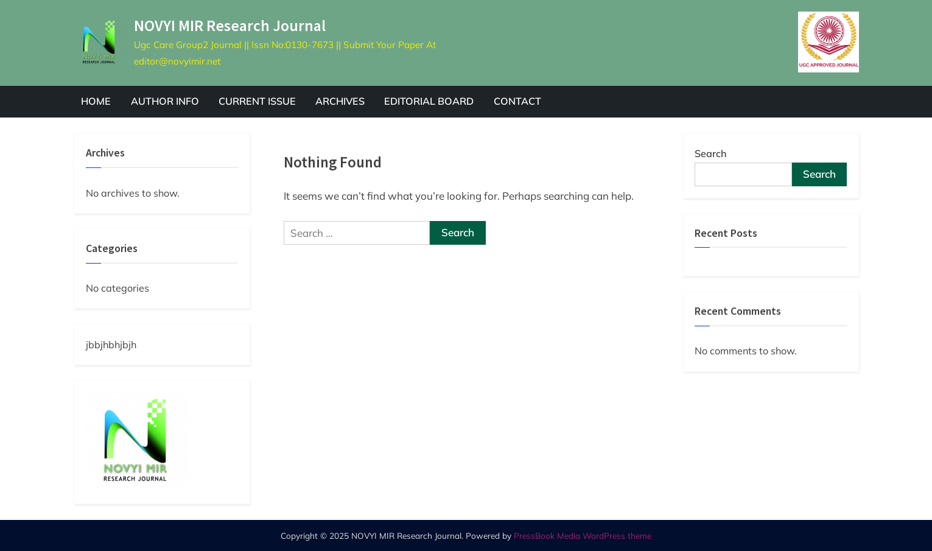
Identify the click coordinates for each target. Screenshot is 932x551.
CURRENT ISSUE (257, 101)
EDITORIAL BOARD (429, 101)
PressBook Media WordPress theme (582, 535)
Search (711, 153)
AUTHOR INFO (165, 101)
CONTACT (517, 101)
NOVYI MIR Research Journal (230, 25)
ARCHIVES (340, 101)
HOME (96, 101)
